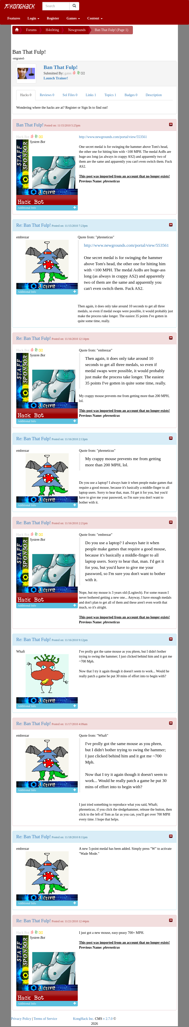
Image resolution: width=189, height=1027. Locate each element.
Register (53, 18)
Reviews (47, 95)
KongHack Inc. (83, 1019)
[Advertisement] (51, 40)
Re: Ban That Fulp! (33, 225)
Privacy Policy (21, 1019)
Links (91, 95)
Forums (31, 30)
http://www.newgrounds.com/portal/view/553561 (113, 137)
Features (13, 18)
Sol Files (70, 95)
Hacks (26, 95)
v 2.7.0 (108, 1019)
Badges (131, 95)
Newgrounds (77, 30)
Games (73, 18)
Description (154, 95)
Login (34, 18)
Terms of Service (45, 1019)
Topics (110, 95)
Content (95, 18)
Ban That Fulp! (30, 124)
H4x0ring (52, 30)
